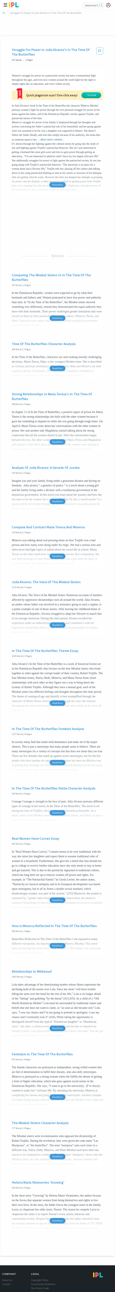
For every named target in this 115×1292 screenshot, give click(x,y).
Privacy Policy (38, 1270)
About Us (7, 1258)
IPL (4, 13)
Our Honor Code (40, 1266)
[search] (101, 5)
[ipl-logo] (14, 6)
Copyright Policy (39, 1258)
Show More (57, 163)
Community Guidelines (43, 1262)
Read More (57, 296)
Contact (6, 1262)
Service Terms (38, 1274)
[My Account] (109, 5)
